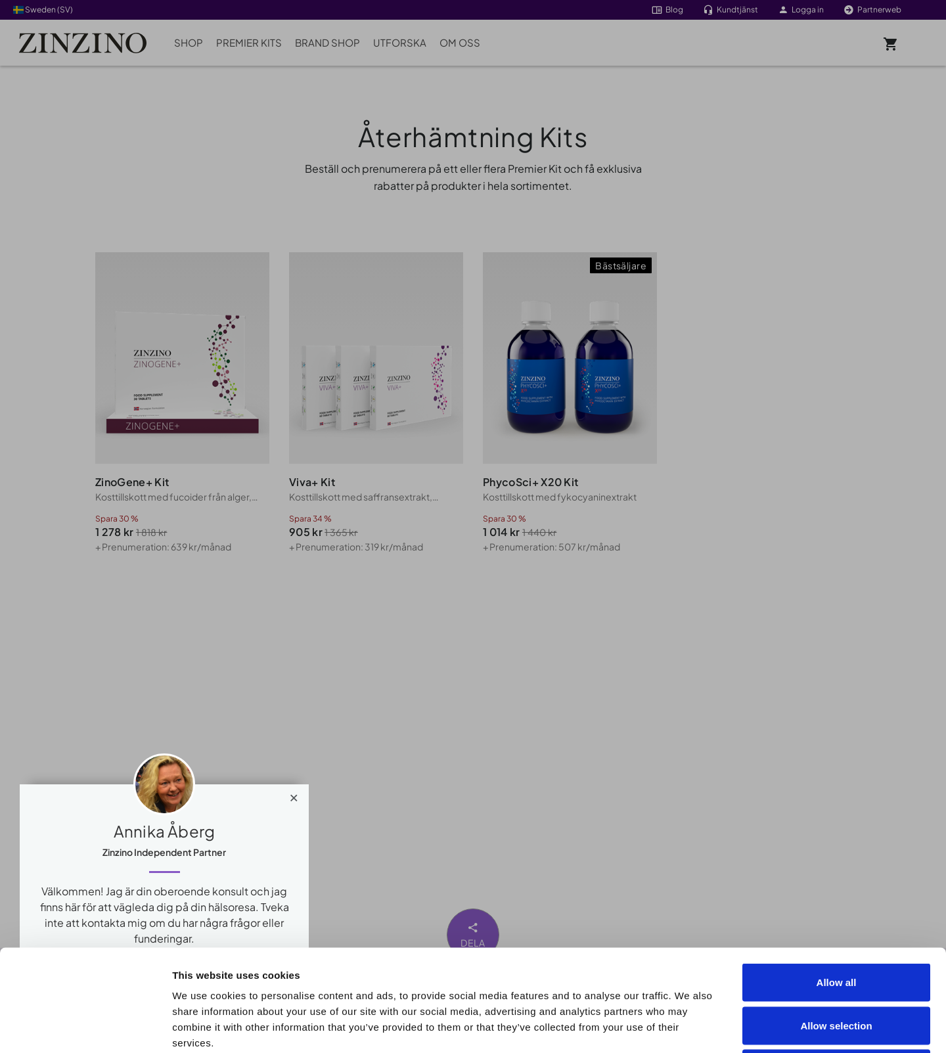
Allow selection (836, 924)
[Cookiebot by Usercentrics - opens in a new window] (85, 1027)
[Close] (294, 795)
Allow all (837, 880)
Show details (743, 1027)
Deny (836, 966)
